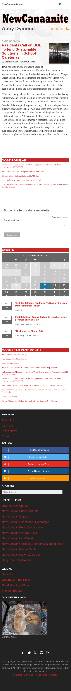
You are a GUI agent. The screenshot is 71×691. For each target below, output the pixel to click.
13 (16, 278)
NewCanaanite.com (13, 4)
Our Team (8, 425)
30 (16, 264)
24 (54, 285)
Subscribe (60, 28)
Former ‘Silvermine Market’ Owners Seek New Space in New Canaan (29, 401)
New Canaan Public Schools (20, 511)
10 (54, 271)
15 (35, 278)
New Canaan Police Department (22, 527)
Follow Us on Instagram (26, 471)
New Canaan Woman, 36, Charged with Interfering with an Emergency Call (32, 385)
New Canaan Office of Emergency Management (32, 543)
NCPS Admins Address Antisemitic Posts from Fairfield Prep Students (30, 367)
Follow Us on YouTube (26, 464)
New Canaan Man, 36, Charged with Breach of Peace (23, 171)
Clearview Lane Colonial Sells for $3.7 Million (20, 176)
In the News (9, 430)
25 (64, 285)
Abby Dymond (11, 41)
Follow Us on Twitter (25, 457)
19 (6, 285)
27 (16, 292)
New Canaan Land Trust (17, 538)
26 (6, 292)
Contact (7, 436)
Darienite (7, 574)
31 (25, 264)
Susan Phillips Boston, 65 (12, 363)
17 (54, 278)
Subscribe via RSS (25, 478)
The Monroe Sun (12, 590)
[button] (60, 4)
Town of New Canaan (15, 505)
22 (35, 285)
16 (45, 278)
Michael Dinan (11, 62)
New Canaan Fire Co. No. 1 (19, 532)
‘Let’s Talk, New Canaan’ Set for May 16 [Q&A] (21, 180)
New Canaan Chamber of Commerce (25, 522)
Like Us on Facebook (26, 450)
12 (6, 278)
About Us (8, 420)
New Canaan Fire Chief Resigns (14, 354)
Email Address (34, 220)
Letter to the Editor (9, 396)
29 (6, 264)
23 (45, 285)
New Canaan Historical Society (22, 554)
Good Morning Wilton (15, 585)
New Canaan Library (15, 516)
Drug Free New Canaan (17, 560)
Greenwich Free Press (16, 579)
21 (25, 285)
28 (25, 292)
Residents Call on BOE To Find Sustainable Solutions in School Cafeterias (21, 51)
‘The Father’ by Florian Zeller (29, 331)
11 (64, 271)
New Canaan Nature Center (19, 549)
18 (64, 278)
